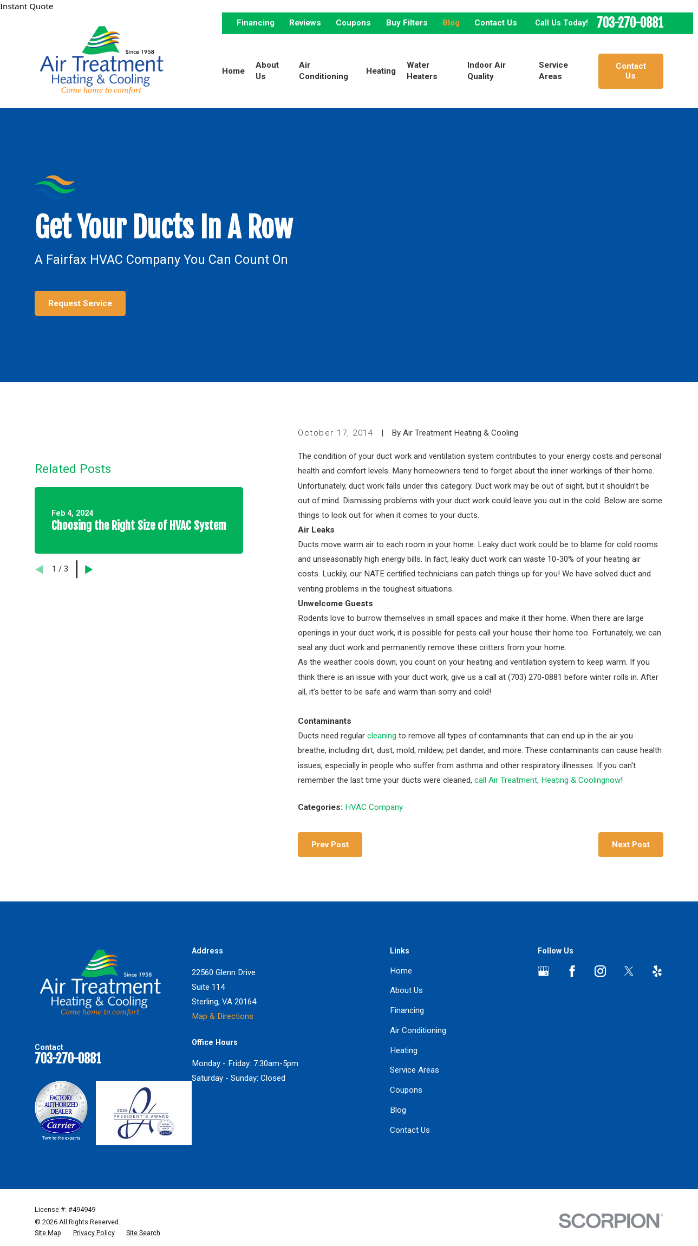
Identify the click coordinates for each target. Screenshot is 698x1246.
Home (401, 971)
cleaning (381, 736)
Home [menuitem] (233, 71)
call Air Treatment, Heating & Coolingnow (547, 780)
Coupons (353, 23)
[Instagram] (600, 971)
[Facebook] (572, 971)
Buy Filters (407, 23)
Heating (404, 1050)
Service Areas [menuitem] (553, 70)
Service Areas (414, 1070)
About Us (406, 990)
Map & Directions (222, 1016)
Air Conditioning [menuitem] (323, 70)
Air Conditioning (418, 1030)
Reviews (305, 23)
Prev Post (330, 844)
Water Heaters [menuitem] (422, 70)
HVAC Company (374, 807)
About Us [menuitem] (267, 70)
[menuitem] (48, 1233)
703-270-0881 (630, 23)
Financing (256, 23)
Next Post (631, 844)
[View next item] (89, 569)
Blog (451, 23)
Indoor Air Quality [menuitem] (486, 70)
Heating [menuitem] (381, 71)
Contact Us (495, 23)
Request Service (80, 303)
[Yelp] (657, 971)
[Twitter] (629, 971)
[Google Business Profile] (543, 971)
